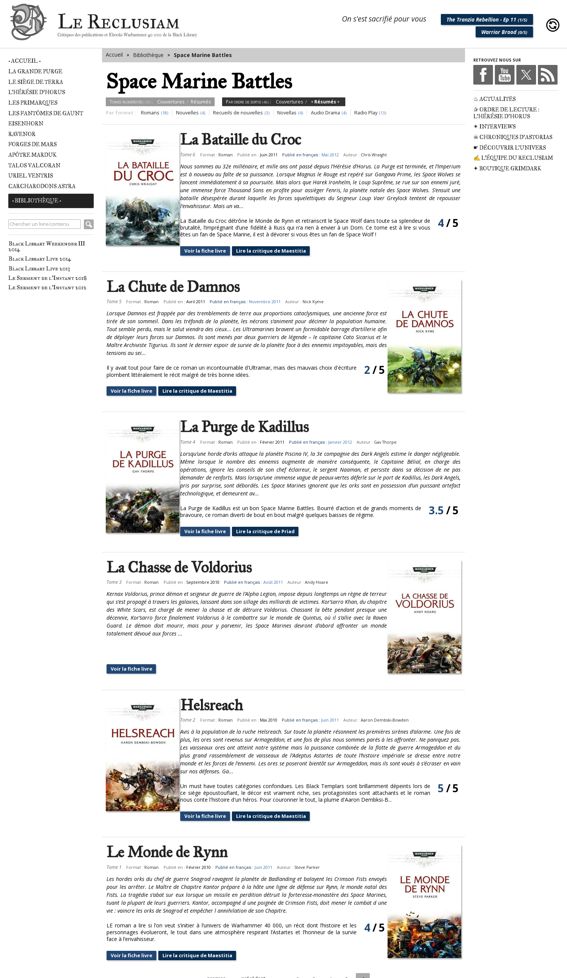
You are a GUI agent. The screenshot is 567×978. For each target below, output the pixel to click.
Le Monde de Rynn (167, 825)
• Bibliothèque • (36, 200)
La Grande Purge (35, 71)
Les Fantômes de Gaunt (45, 113)
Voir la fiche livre (214, 250)
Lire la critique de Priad (279, 531)
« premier (212, 951)
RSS (548, 75)
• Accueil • (24, 60)
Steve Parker (307, 840)
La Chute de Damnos (173, 287)
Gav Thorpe (393, 442)
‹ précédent (251, 951)
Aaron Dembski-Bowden (392, 693)
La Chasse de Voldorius (179, 567)
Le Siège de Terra (35, 82)
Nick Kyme (313, 301)
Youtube (504, 75)
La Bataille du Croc (248, 139)
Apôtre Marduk (32, 154)
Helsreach (219, 678)
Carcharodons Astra (42, 186)
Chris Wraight (381, 154)
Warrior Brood (504, 31)
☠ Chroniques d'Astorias (512, 137)
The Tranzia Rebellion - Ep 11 (486, 19)
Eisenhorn (25, 123)
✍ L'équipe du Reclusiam (513, 157)
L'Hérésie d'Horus (36, 92)
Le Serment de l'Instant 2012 (47, 287)
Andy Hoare (316, 582)
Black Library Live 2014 (39, 258)
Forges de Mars (32, 144)
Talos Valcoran (34, 165)
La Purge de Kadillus (252, 427)
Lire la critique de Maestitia (285, 250)
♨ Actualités (494, 99)
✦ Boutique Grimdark (507, 168)
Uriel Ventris (30, 175)
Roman (233, 154)
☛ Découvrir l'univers (509, 147)
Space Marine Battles (203, 55)
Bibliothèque (148, 55)
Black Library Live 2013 (39, 268)
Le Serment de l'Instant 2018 (47, 277)
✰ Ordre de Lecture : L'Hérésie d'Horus (506, 113)
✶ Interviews (494, 126)
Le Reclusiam (28, 25)
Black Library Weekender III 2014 (46, 246)
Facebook (483, 75)
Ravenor (22, 134)
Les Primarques (32, 102)
